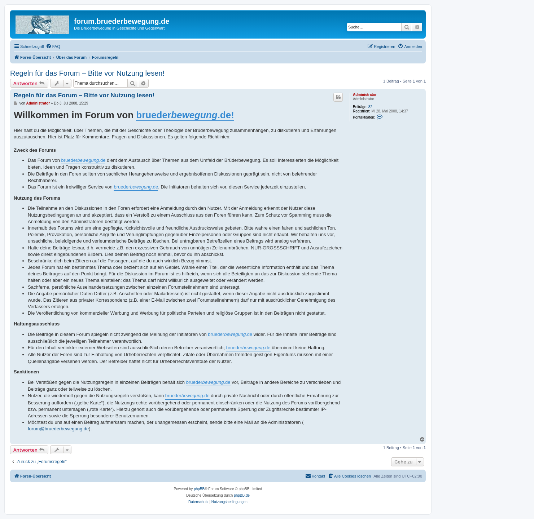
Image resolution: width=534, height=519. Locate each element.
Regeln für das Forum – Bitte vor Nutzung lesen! (87, 73)
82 (370, 107)
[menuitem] (53, 46)
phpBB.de (242, 495)
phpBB (199, 489)
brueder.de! (185, 115)
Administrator (365, 95)
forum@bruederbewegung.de (58, 428)
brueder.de (83, 160)
